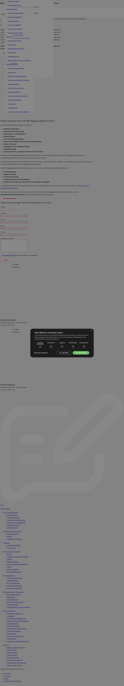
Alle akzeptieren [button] (81, 352)
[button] (41, 353)
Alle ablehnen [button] (63, 352)
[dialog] (62, 343)
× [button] (91, 330)
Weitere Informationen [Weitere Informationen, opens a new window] (52, 339)
